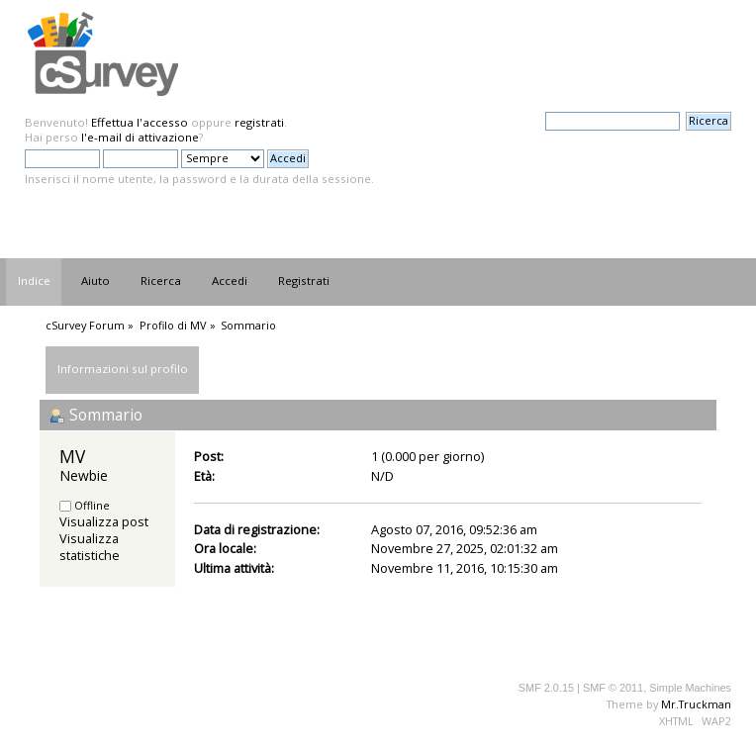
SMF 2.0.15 (546, 688)
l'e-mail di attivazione (140, 137)
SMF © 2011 (613, 688)
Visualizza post (103, 521)
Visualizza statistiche (89, 546)
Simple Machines (690, 688)
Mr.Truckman (696, 704)
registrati (259, 122)
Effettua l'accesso (139, 122)
